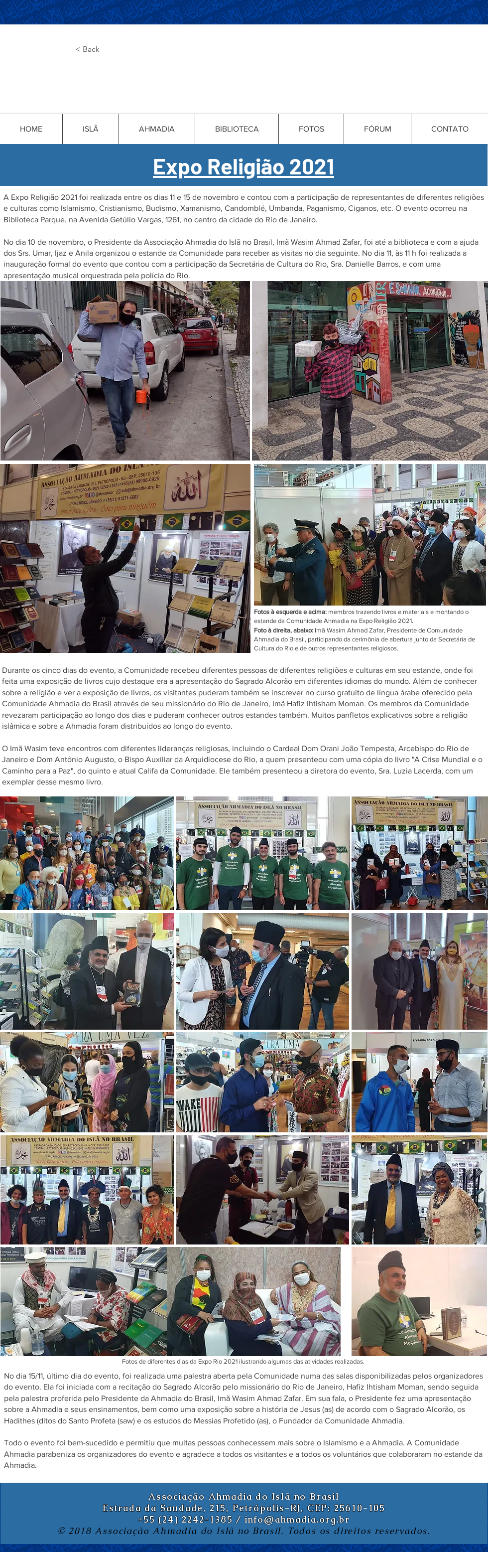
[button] (108, 49)
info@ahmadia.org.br (297, 1519)
